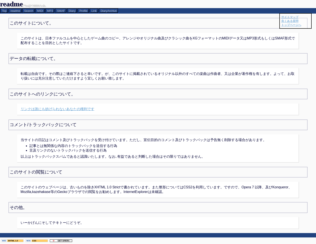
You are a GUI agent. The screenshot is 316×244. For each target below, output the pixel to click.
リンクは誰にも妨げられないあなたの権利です (57, 109)
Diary (72, 10)
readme (15, 10)
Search (28, 10)
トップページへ (291, 25)
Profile (83, 10)
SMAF (61, 10)
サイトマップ (289, 17)
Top (4, 10)
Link (94, 10)
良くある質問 (289, 21)
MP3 (50, 10)
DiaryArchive (109, 10)
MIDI (40, 10)
